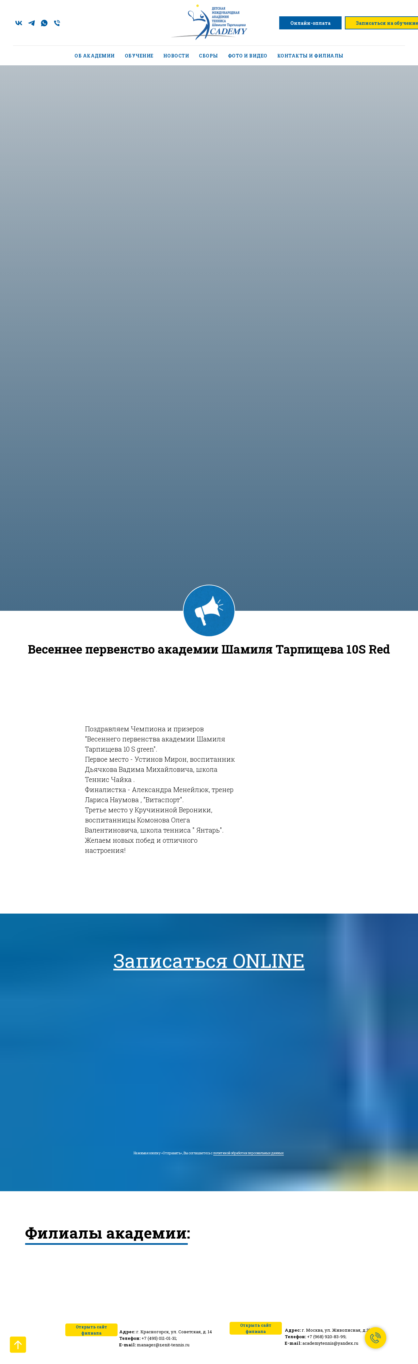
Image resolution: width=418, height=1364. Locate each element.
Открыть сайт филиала (255, 1328)
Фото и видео (247, 56)
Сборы (208, 56)
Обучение (139, 56)
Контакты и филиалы (310, 56)
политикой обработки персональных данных (248, 1153)
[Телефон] (57, 23)
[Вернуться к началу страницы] (18, 1345)
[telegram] (31, 23)
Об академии (94, 56)
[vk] (19, 23)
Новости (176, 56)
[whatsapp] (44, 23)
